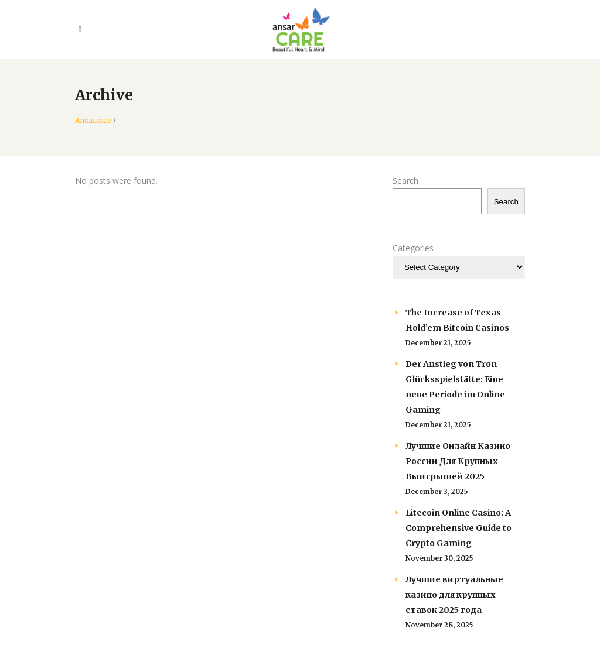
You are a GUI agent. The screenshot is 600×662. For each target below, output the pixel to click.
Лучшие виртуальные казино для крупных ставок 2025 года (454, 594)
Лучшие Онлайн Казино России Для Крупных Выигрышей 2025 (457, 461)
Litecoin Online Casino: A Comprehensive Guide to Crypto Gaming (458, 527)
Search (405, 180)
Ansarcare (93, 120)
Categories (413, 247)
